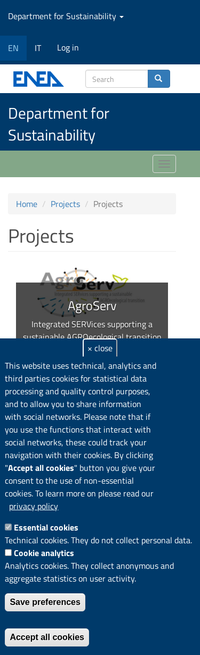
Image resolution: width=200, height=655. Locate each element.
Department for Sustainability (66, 16)
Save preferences (45, 602)
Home (26, 203)
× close (100, 348)
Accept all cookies (47, 637)
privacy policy (33, 506)
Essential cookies (46, 527)
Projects (65, 203)
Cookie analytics (44, 552)
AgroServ (92, 305)
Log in (68, 47)
